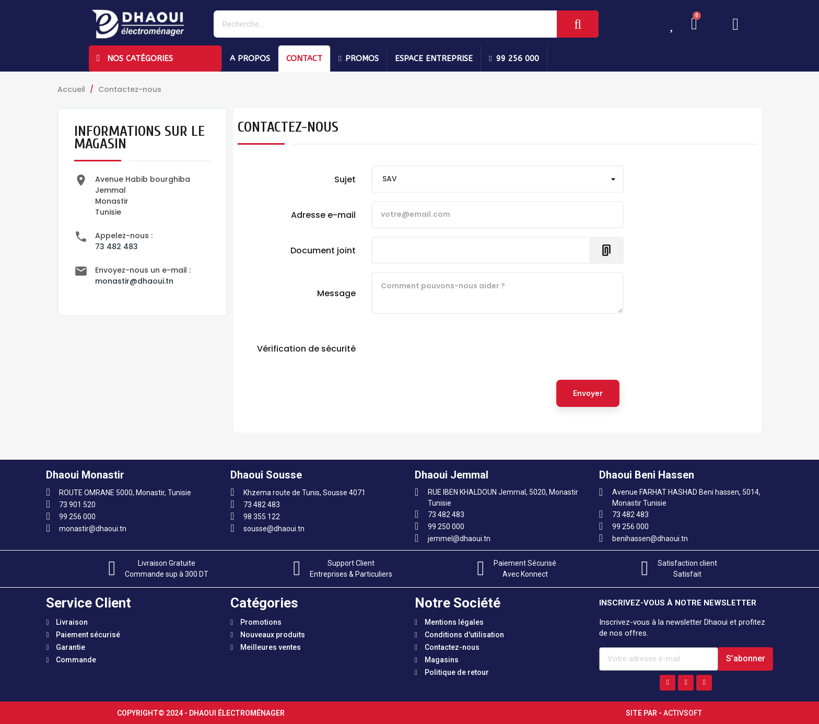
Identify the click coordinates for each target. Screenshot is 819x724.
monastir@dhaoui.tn (134, 281)
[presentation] (450, 351)
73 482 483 (116, 246)
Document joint (323, 250)
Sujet (345, 179)
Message (336, 293)
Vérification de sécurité (306, 348)
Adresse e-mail (323, 214)
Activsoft (682, 713)
